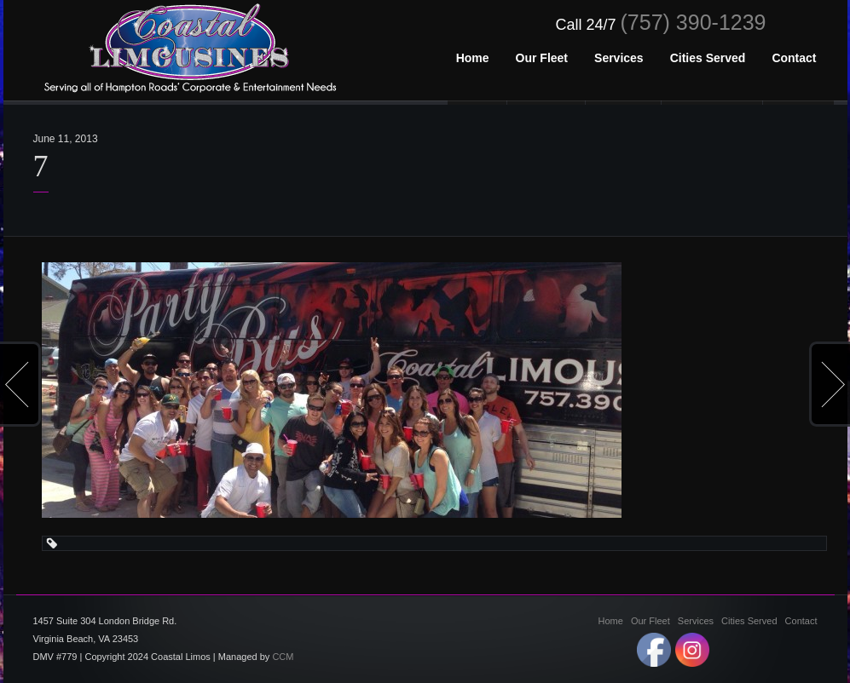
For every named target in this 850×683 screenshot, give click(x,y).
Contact (801, 621)
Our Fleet (650, 621)
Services (696, 621)
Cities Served (749, 621)
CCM (282, 656)
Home (610, 621)
